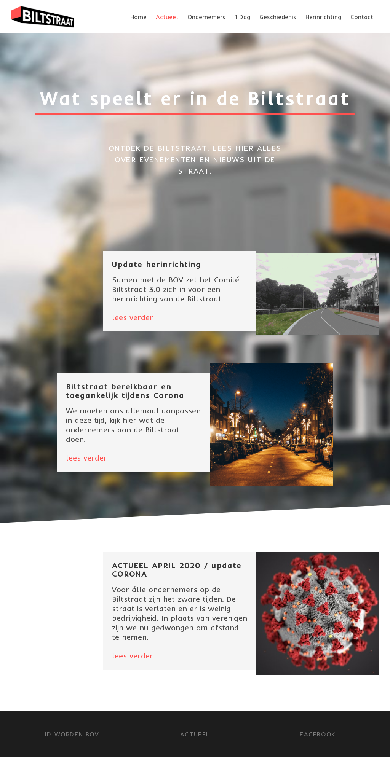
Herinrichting (323, 17)
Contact (361, 17)
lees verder (132, 317)
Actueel (167, 17)
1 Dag (242, 17)
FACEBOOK (318, 734)
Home (138, 17)
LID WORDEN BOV (70, 734)
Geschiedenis (277, 17)
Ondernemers (206, 17)
